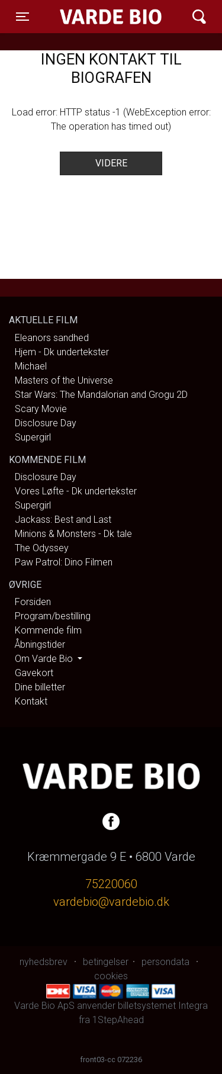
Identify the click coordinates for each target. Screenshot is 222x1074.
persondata (165, 961)
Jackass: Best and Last (63, 519)
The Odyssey (42, 548)
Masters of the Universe (64, 380)
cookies (111, 976)
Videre (111, 163)
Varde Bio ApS (103, 16)
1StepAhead (118, 1019)
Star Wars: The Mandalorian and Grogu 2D (101, 394)
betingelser (105, 961)
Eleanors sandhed (52, 337)
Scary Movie (41, 408)
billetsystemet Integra (163, 1005)
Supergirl (33, 437)
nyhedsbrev (43, 961)
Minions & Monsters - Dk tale (73, 533)
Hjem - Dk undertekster (62, 352)
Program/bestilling (53, 616)
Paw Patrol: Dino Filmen (63, 562)
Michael (31, 366)
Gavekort (34, 673)
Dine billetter (40, 687)
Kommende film (48, 630)
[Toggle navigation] (22, 16)
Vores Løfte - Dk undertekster (76, 491)
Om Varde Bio (45, 658)
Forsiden (33, 601)
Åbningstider (40, 644)
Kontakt (31, 701)
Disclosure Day (45, 423)
